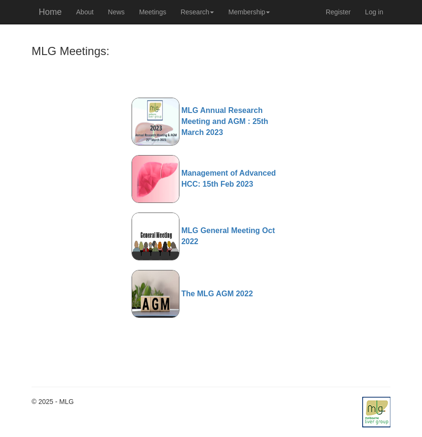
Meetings (153, 12)
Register (338, 12)
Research (197, 12)
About (85, 12)
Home (50, 12)
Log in (374, 12)
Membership (249, 12)
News (116, 12)
